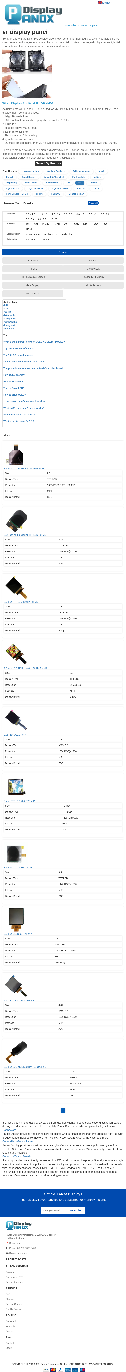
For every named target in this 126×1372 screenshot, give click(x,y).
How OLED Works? (14, 375)
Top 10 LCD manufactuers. (18, 355)
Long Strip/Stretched (54, 177)
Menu (117, 6)
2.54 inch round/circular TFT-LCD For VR (63, 522)
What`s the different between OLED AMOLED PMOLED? (34, 341)
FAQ (8, 1294)
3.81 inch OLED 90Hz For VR (63, 988)
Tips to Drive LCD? (13, 388)
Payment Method (14, 1282)
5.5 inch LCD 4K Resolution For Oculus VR (63, 1054)
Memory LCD (93, 268)
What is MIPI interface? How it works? (24, 401)
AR (68, 183)
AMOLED (93, 260)
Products (62, 252)
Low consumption (30, 171)
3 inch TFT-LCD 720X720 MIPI (63, 788)
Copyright (11, 1321)
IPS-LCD (81, 188)
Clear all (93, 203)
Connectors (9, 1130)
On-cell (9, 177)
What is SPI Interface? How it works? (23, 408)
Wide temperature (81, 171)
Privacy (9, 1331)
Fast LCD (55, 194)
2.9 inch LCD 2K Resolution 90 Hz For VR (63, 656)
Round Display (28, 177)
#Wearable (9, 315)
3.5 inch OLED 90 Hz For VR (63, 921)
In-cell (101, 171)
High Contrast (12, 188)
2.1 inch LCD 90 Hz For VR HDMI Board (63, 456)
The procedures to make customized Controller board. (33, 368)
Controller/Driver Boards (16, 1156)
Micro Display (33, 285)
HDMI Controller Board (17, 194)
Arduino (93, 183)
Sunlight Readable (56, 171)
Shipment (11, 1299)
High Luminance (35, 188)
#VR (5, 305)
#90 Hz (7, 312)
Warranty (10, 1326)
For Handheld (78, 177)
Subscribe (75, 1210)
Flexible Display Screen (33, 277)
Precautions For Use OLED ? (19, 414)
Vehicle (97, 177)
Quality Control (13, 1309)
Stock (9, 1348)
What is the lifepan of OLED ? (18, 421)
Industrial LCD (32, 293)
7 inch (96, 188)
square (39, 194)
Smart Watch (52, 183)
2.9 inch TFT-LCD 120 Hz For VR (63, 589)
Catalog (10, 1272)
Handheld (10, 328)
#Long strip (9, 325)
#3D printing (10, 322)
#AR (5, 308)
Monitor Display (76, 194)
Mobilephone (31, 183)
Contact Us (11, 1343)
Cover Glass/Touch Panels (18, 1141)
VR (79, 183)
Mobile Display (93, 285)
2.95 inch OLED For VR (63, 722)
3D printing (11, 183)
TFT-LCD (33, 268)
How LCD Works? (13, 381)
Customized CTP (14, 1277)
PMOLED (33, 260)
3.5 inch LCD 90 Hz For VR (63, 855)
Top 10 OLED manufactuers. (18, 348)
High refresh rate (60, 188)
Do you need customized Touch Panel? (25, 361)
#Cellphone (9, 318)
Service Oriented (14, 1304)
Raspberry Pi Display (93, 277)
